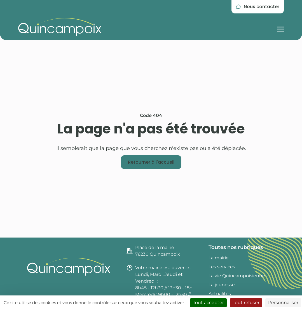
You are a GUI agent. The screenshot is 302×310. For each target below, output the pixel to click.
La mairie (219, 257)
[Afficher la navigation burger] (280, 26)
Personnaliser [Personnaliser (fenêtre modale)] (283, 302)
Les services (222, 266)
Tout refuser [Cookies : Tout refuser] (246, 302)
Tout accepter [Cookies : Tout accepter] (208, 302)
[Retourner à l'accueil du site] (60, 27)
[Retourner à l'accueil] (151, 162)
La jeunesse (222, 284)
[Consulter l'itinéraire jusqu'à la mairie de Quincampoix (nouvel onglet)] (164, 251)
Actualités (220, 293)
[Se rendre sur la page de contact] (257, 6)
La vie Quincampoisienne (237, 275)
